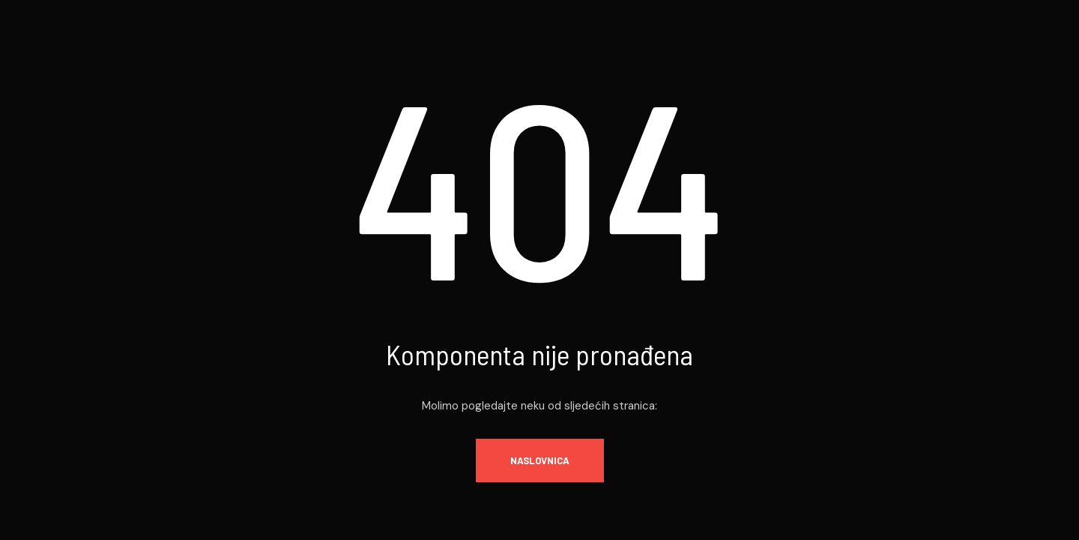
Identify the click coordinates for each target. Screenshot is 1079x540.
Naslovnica (539, 460)
